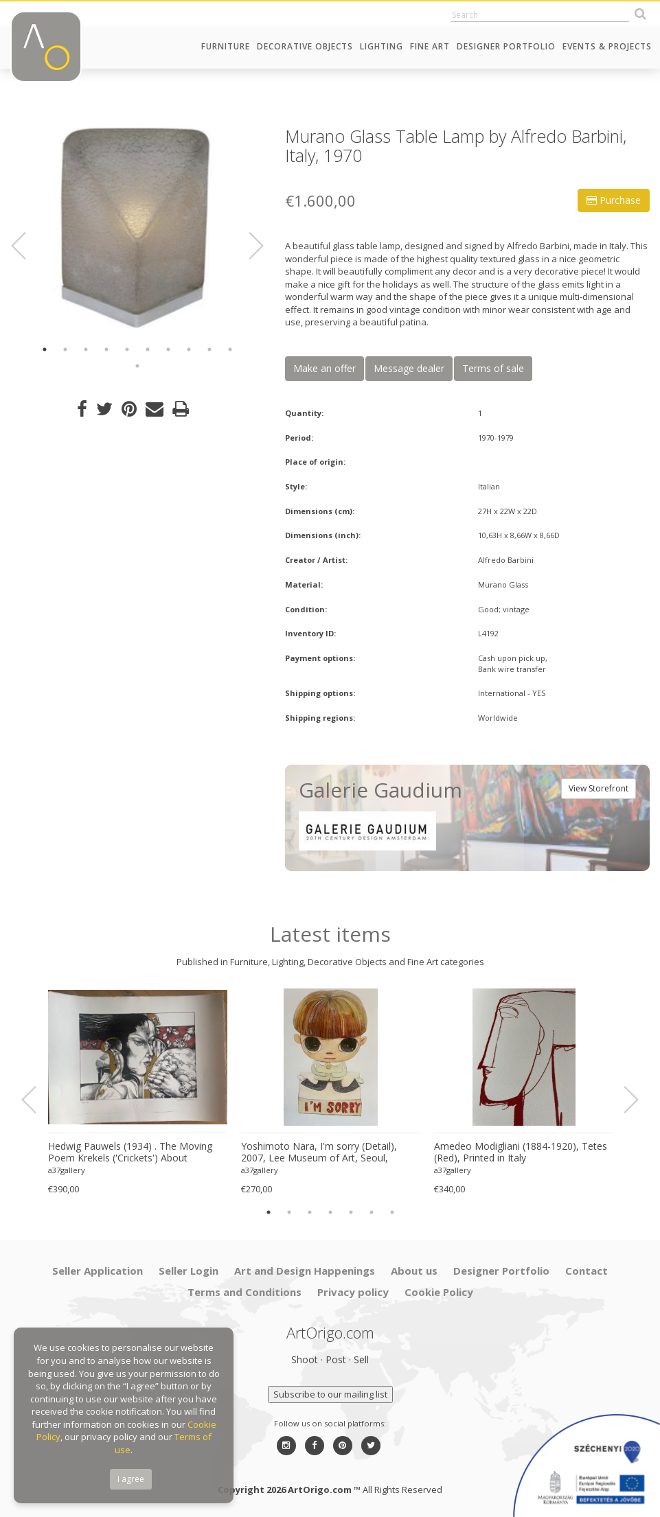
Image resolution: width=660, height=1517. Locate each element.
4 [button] (106, 349)
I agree (130, 1479)
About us (414, 1270)
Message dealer (409, 368)
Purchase (614, 200)
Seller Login (188, 1270)
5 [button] (127, 349)
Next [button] (248, 245)
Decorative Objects (305, 46)
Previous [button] (27, 245)
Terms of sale (493, 368)
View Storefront (598, 788)
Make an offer (324, 368)
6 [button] (148, 349)
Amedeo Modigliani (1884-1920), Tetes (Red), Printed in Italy (520, 1152)
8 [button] (189, 349)
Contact (586, 1270)
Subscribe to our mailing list (330, 1394)
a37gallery (66, 1170)
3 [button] (86, 349)
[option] (137, 230)
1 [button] (45, 349)
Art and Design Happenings (304, 1270)
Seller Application (97, 1270)
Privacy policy (353, 1292)
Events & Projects (607, 46)
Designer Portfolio (506, 46)
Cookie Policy (439, 1292)
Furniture (225, 46)
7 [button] (168, 349)
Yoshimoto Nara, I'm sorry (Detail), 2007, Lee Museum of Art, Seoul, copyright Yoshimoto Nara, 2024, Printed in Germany (319, 1152)
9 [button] (209, 349)
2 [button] (65, 349)
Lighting (381, 46)
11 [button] (137, 366)
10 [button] (230, 349)
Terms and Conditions (244, 1292)
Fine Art (430, 46)
